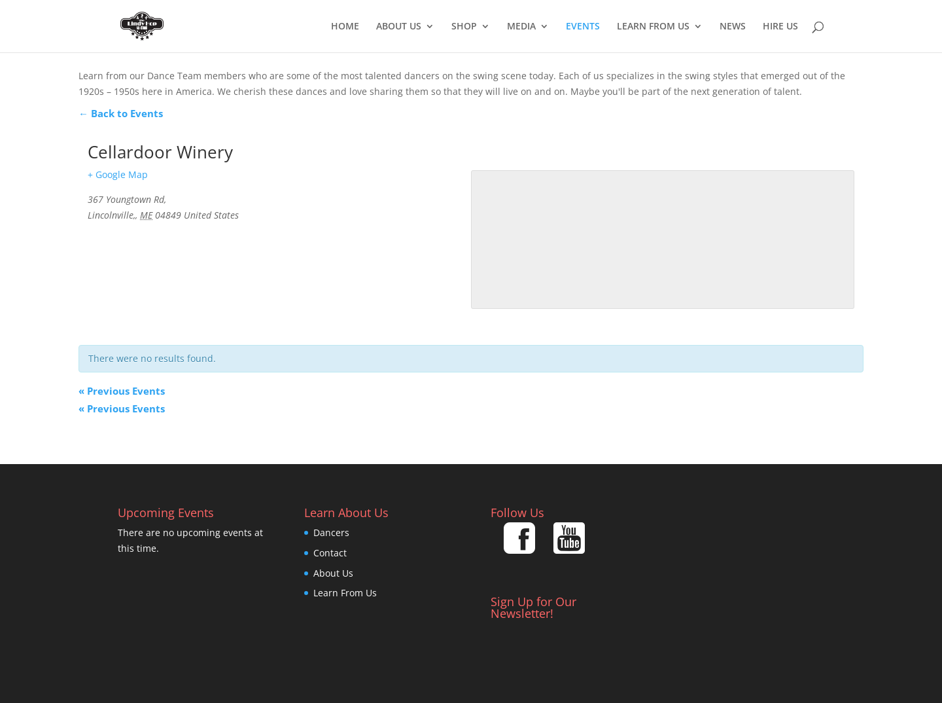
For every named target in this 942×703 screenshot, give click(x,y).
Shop (464, 27)
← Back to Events (120, 113)
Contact (330, 553)
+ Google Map (118, 174)
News (733, 27)
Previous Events (121, 390)
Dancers (331, 532)
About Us (398, 27)
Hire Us (780, 27)
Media (521, 27)
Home (345, 27)
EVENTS (583, 27)
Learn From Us (653, 27)
